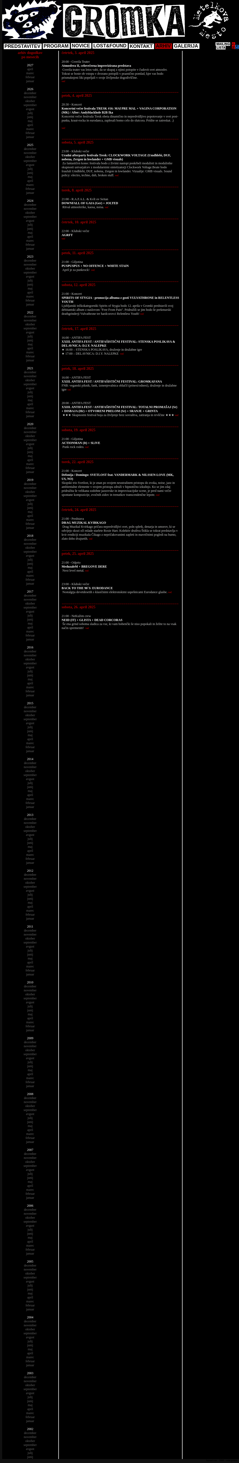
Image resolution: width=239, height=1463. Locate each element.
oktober (30, 101)
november (30, 97)
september (30, 105)
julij (30, 113)
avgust (30, 109)
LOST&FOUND (109, 45)
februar (30, 77)
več (63, 81)
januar (30, 81)
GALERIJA (186, 46)
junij (30, 117)
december (30, 93)
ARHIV (163, 46)
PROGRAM (56, 46)
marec (30, 73)
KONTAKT (141, 46)
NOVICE (81, 45)
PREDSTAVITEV (22, 46)
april (30, 69)
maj (30, 121)
